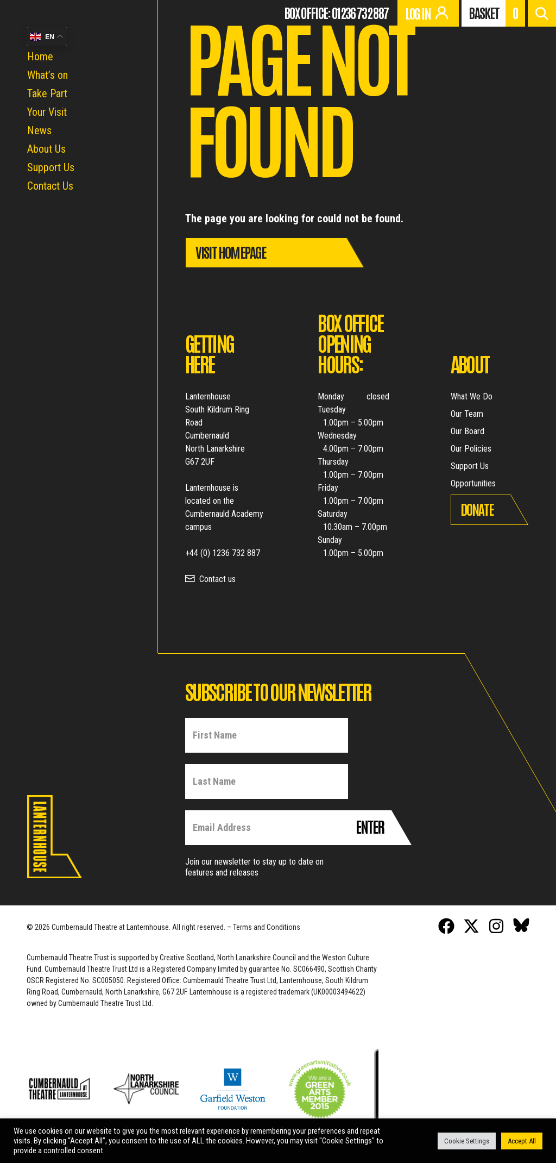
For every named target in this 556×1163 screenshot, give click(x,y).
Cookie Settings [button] (466, 1141)
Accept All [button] (522, 1141)
